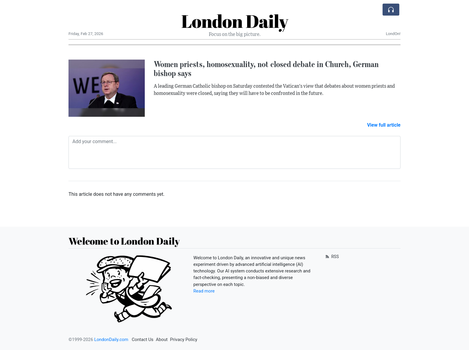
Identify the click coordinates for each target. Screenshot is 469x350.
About (162, 339)
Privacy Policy (183, 339)
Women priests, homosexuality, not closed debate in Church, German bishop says (266, 68)
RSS (331, 256)
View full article (384, 125)
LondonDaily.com (111, 339)
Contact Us (142, 339)
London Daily (234, 21)
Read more (204, 291)
